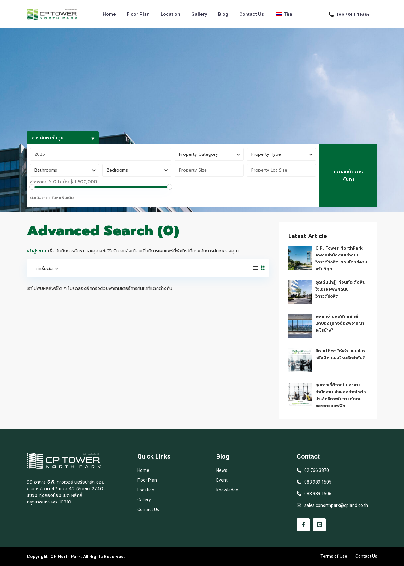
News (221, 470)
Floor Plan (138, 14)
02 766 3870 (316, 470)
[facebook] (303, 524)
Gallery (199, 14)
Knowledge (227, 489)
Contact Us (251, 14)
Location (170, 14)
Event (222, 480)
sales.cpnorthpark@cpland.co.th (336, 505)
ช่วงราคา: (38, 182)
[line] (319, 524)
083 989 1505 (352, 14)
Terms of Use (333, 556)
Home (109, 14)
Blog (223, 14)
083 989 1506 (317, 493)
